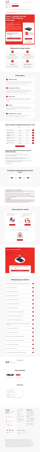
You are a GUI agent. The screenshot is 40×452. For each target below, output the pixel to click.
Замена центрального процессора (20, 202)
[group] (10, 375)
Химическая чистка (8, 202)
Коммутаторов (25, 432)
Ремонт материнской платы (9, 201)
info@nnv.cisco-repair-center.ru (13, 394)
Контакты (27, 9)
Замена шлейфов (13, 202)
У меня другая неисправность (20, 146)
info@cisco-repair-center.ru (10, 420)
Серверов (18, 432)
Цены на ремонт (28, 38)
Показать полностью (8, 163)
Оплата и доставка (20, 410)
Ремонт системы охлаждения (24, 201)
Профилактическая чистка (16, 201)
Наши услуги (19, 417)
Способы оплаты (19, 421)
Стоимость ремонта (20, 409)
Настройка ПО (27, 202)
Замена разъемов (30, 201)
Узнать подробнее (12, 224)
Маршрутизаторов (20, 433)
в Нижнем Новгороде (15, 3)
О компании (10, 9)
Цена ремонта (20, 9)
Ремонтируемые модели (20, 416)
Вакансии (24, 9)
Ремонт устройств (15, 9)
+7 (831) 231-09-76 (30, 2)
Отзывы (30, 9)
